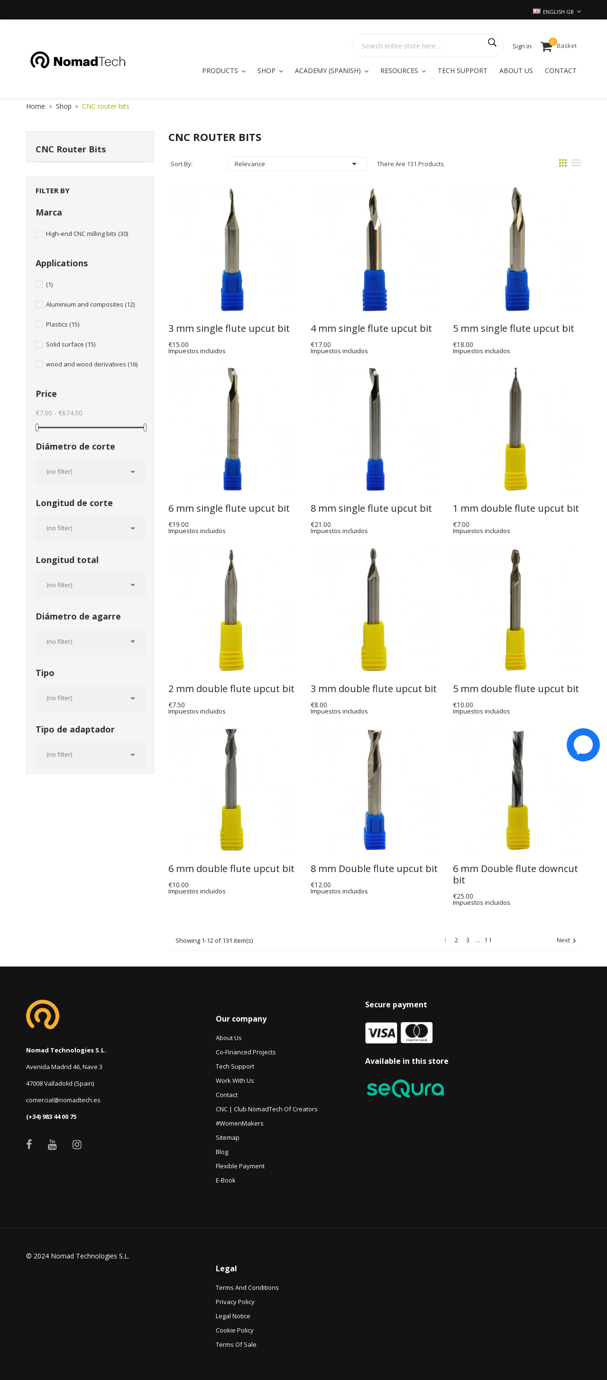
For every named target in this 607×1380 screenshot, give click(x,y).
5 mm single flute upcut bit (513, 328)
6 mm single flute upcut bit (229, 508)
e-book (226, 1180)
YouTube (52, 1144)
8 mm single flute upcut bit (371, 508)
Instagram (77, 1144)
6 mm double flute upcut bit (231, 868)
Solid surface (70, 344)
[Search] (427, 45)
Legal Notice (233, 1316)
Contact (227, 1094)
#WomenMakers (240, 1123)
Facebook (29, 1144)
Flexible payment (240, 1166)
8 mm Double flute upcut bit (374, 868)
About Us (229, 1037)
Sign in (522, 46)
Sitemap (227, 1137)
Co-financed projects (246, 1052)
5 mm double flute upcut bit (516, 689)
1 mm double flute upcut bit (516, 508)
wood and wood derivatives (92, 364)
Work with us (235, 1080)
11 (488, 940)
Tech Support (235, 1066)
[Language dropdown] (557, 12)
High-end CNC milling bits (87, 233)
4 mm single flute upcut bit (371, 328)
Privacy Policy (235, 1301)
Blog (222, 1151)
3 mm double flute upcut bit (374, 689)
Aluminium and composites (90, 304)
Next (568, 940)
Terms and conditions (247, 1287)
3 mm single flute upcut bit (229, 328)
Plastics (62, 324)
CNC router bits (71, 149)
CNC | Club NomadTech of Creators (267, 1109)
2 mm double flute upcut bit (231, 689)
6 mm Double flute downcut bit (516, 874)
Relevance (297, 163)
